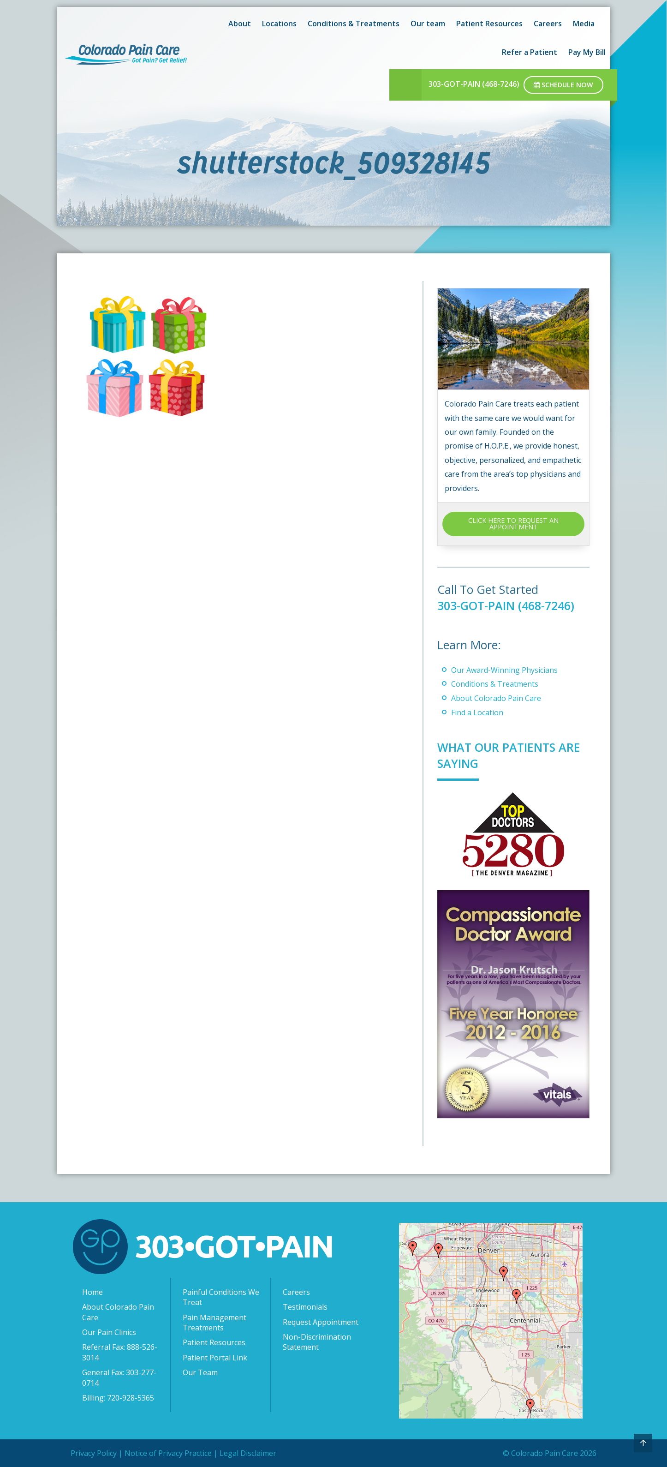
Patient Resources (214, 1342)
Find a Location (477, 712)
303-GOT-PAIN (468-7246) (474, 84)
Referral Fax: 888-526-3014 (119, 1352)
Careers (296, 1292)
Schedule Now (563, 84)
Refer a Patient (529, 52)
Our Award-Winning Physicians (504, 670)
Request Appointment (320, 1322)
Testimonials (305, 1307)
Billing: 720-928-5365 (118, 1398)
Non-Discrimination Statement (317, 1342)
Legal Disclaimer (248, 1453)
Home (92, 1292)
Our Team (200, 1372)
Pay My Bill (587, 52)
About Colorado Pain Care (496, 698)
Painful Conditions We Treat (221, 1297)
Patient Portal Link (215, 1358)
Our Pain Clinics (109, 1332)
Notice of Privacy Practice (168, 1453)
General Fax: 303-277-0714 (119, 1377)
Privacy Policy (94, 1453)
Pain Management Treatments (214, 1322)
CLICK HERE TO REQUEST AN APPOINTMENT (513, 523)
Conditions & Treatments (494, 684)
